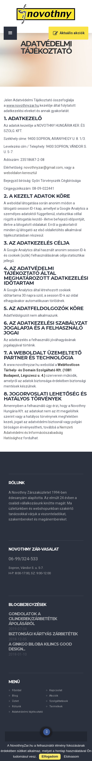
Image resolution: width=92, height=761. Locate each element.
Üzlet (15, 701)
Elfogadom (49, 756)
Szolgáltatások (58, 701)
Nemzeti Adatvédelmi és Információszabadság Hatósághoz (38, 432)
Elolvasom (71, 756)
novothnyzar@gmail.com (43, 167)
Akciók (53, 695)
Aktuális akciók (72, 33)
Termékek (56, 706)
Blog (15, 695)
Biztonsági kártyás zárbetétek (43, 634)
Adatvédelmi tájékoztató (27, 711)
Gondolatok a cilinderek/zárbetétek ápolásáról (33, 619)
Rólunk (16, 706)
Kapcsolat (55, 690)
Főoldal (16, 690)
